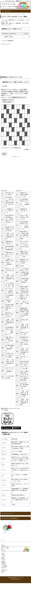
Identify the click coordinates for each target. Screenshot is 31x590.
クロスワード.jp (8, 4)
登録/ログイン (19, 0)
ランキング (3, 555)
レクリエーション (4, 569)
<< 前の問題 (4, 86)
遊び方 (2, 572)
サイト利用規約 (4, 566)
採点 (4, 154)
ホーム (2, 544)
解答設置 (3, 558)
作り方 (2, 549)
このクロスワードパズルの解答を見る (11, 147)
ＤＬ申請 (3, 556)
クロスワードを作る (5, 548)
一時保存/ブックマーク (8, 100)
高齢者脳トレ (3, 570)
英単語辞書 (3, 562)
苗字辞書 (3, 563)
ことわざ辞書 (3, 565)
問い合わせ (3, 559)
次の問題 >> (27, 149)
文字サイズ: (4, 97)
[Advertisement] (15, 60)
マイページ (28, 0)
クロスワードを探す (5, 547)
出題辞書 (3, 561)
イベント (3, 552)
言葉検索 (3, 554)
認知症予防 (3, 567)
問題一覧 (3, 545)
